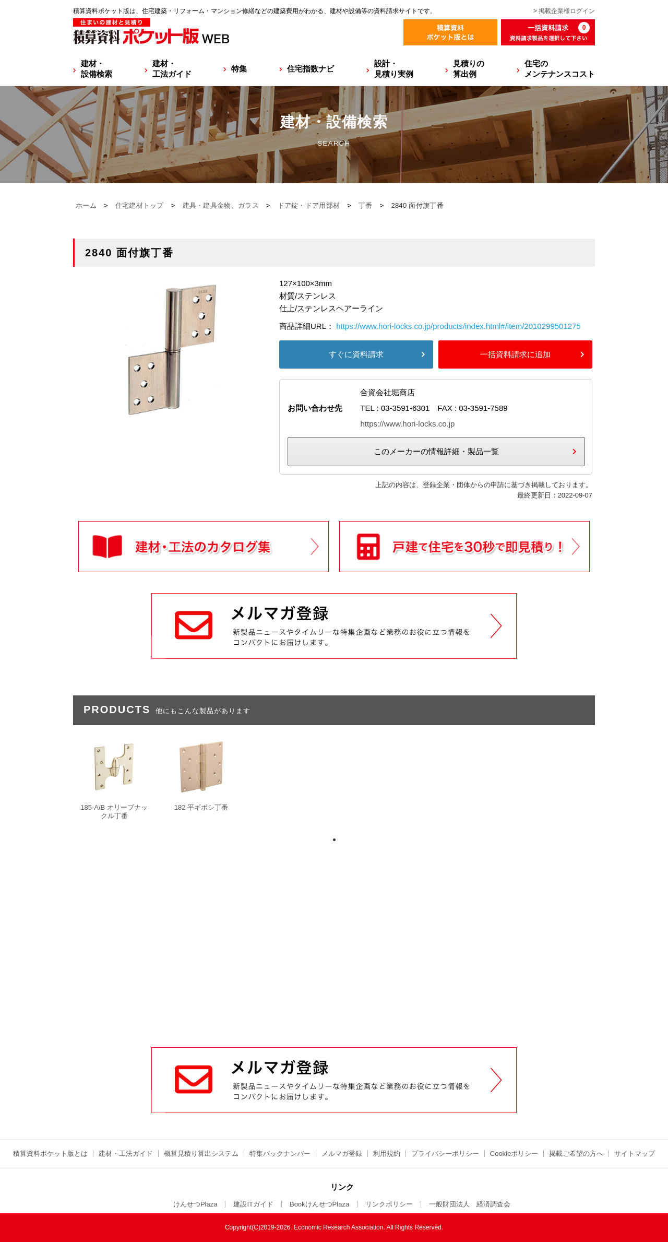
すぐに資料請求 (356, 354)
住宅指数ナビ (310, 68)
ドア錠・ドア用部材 (309, 205)
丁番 (366, 205)
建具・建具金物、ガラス (221, 205)
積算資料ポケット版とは (50, 1153)
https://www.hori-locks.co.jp (407, 423)
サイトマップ (634, 1153)
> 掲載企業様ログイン (564, 11)
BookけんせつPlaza (319, 1204)
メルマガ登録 (341, 1153)
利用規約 (386, 1153)
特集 (239, 68)
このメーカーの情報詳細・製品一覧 (436, 451)
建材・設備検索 (96, 68)
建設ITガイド (253, 1204)
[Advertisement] (334, 967)
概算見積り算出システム (201, 1153)
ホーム (86, 205)
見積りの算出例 (468, 68)
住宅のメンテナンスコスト (559, 68)
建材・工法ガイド (172, 68)
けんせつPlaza (195, 1204)
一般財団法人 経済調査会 (469, 1204)
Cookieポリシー (514, 1153)
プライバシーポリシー (445, 1153)
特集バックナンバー (280, 1153)
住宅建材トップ (139, 205)
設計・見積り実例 (393, 68)
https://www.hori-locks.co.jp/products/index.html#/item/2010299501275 (458, 326)
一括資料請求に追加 (515, 354)
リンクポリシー (389, 1204)
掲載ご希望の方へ (576, 1153)
